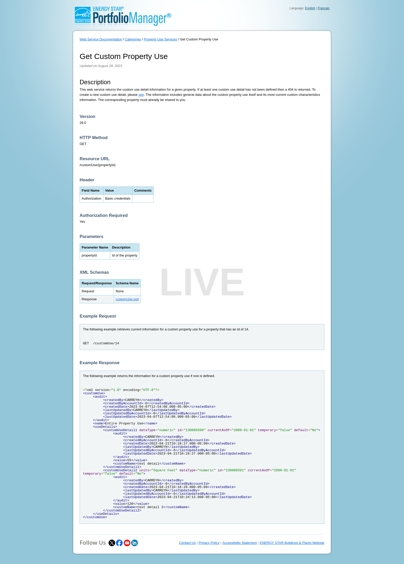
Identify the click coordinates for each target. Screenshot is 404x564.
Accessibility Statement (239, 543)
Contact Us (187, 543)
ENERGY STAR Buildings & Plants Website (292, 543)
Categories (133, 39)
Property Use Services (160, 39)
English (310, 8)
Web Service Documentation (101, 39)
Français (324, 8)
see (141, 95)
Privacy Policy (209, 543)
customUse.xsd (127, 299)
